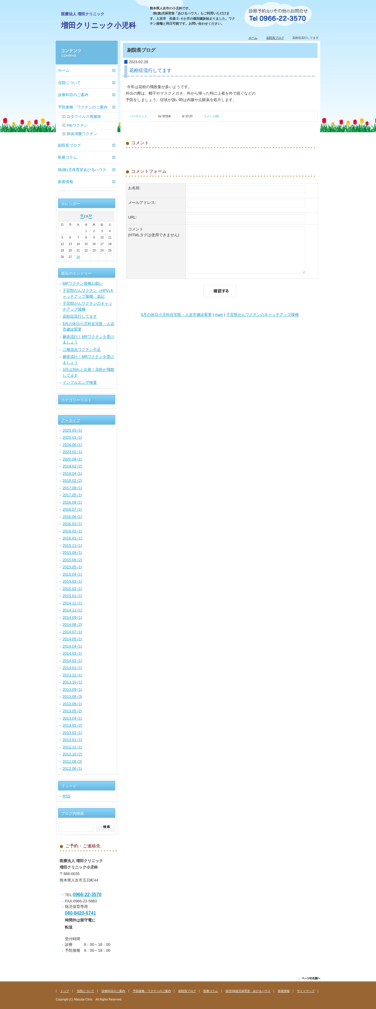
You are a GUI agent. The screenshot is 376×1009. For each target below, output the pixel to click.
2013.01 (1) (72, 740)
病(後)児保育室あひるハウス (82, 169)
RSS (66, 796)
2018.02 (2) (72, 480)
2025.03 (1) (72, 430)
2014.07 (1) (72, 632)
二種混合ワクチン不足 (82, 349)
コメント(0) (211, 116)
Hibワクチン (77, 125)
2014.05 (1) (72, 639)
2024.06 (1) (72, 445)
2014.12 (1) (72, 603)
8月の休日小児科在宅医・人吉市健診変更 (176, 314)
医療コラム (67, 157)
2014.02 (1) (72, 660)
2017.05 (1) (72, 495)
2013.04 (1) (72, 718)
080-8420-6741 (80, 913)
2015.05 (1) (72, 567)
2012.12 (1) (72, 747)
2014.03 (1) (72, 653)
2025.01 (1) (72, 437)
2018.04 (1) (72, 473)
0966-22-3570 (87, 894)
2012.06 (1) (72, 768)
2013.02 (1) (72, 732)
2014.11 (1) (72, 610)
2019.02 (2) (72, 466)
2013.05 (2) (72, 711)
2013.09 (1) (72, 689)
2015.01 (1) (72, 596)
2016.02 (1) (72, 531)
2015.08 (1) (72, 552)
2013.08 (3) (72, 696)
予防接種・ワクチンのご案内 (83, 107)
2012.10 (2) (72, 754)
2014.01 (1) (72, 668)
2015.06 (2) (72, 560)
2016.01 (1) (72, 538)
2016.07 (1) (72, 509)
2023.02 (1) (72, 452)
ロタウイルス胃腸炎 (84, 116)
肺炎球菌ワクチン (82, 134)
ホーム (253, 37)
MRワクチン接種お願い (83, 283)
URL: (132, 217)
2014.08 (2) (72, 624)
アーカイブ (70, 420)
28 (78, 257)
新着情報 (65, 182)
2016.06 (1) (72, 516)
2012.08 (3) (72, 761)
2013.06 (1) (72, 704)
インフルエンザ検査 (80, 382)
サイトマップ (306, 991)
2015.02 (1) (72, 588)
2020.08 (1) (72, 459)
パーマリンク (138, 116)
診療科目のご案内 (73, 95)
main (219, 314)
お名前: (134, 188)
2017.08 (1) (72, 488)
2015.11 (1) (72, 545)
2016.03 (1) (72, 524)
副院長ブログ (275, 37)
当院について (69, 83)
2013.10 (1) (72, 682)
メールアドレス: (142, 202)
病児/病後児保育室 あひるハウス (248, 991)
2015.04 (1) (72, 574)
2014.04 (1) (72, 646)
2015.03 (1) (72, 581)
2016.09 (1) (72, 502)
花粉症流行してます (80, 316)
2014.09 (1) (72, 617)
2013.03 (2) (72, 725)
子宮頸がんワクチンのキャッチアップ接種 (262, 314)
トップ (64, 991)
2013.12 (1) (72, 675)
